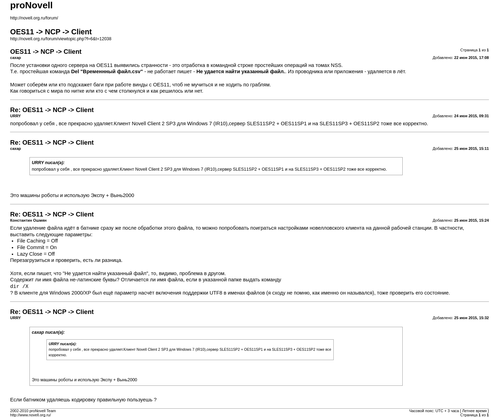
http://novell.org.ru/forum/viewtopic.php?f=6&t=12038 (60, 38)
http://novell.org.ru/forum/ (34, 18)
